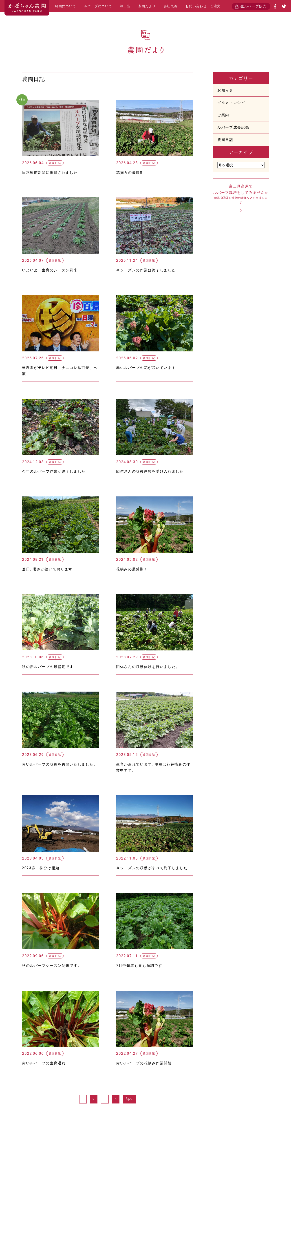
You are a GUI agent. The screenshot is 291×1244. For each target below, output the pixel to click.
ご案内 (223, 115)
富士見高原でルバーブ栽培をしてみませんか (241, 194)
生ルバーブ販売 (253, 6)
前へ (129, 1099)
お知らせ (225, 90)
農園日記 (225, 140)
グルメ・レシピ (231, 103)
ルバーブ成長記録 (233, 127)
